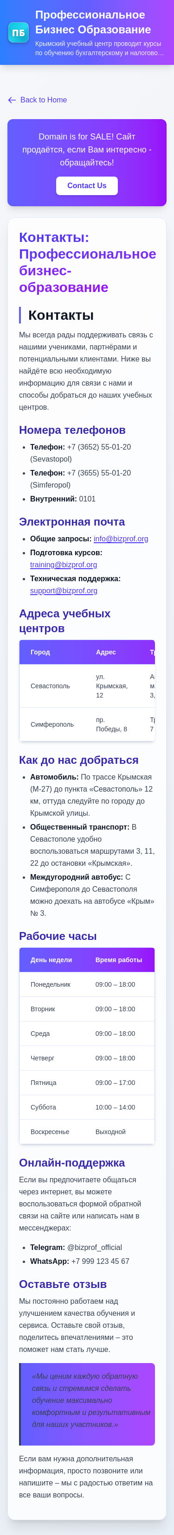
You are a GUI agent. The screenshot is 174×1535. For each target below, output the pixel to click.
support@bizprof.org (63, 591)
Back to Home (37, 100)
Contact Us (86, 186)
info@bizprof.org (121, 539)
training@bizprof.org (63, 565)
